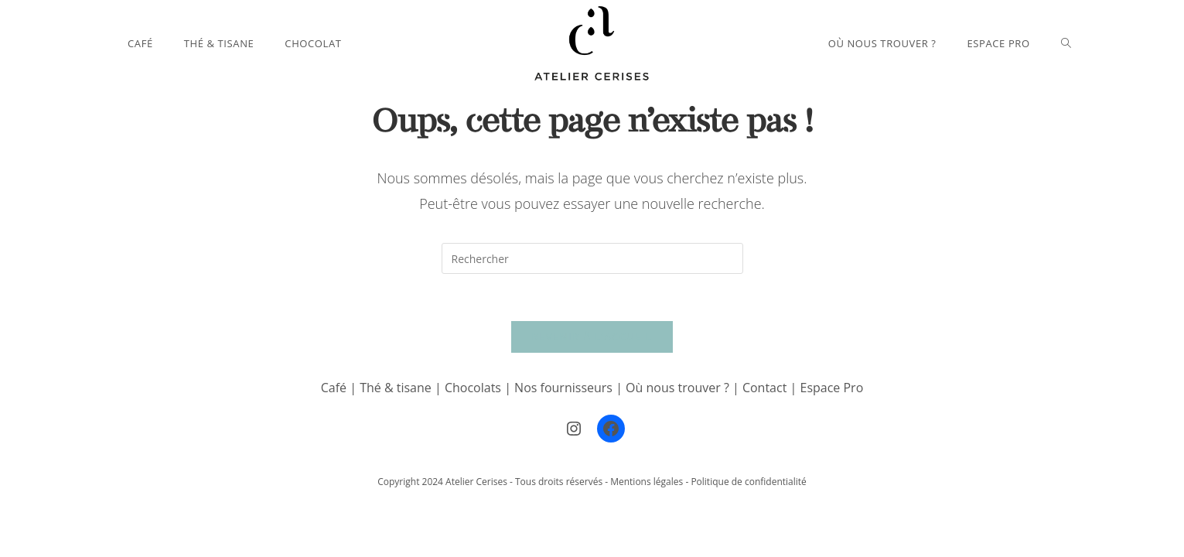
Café (333, 387)
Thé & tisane (396, 387)
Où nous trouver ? (677, 387)
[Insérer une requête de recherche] (592, 258)
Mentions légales (646, 481)
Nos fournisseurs (563, 387)
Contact (766, 387)
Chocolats (473, 387)
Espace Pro (831, 387)
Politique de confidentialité (748, 481)
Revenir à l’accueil (591, 336)
